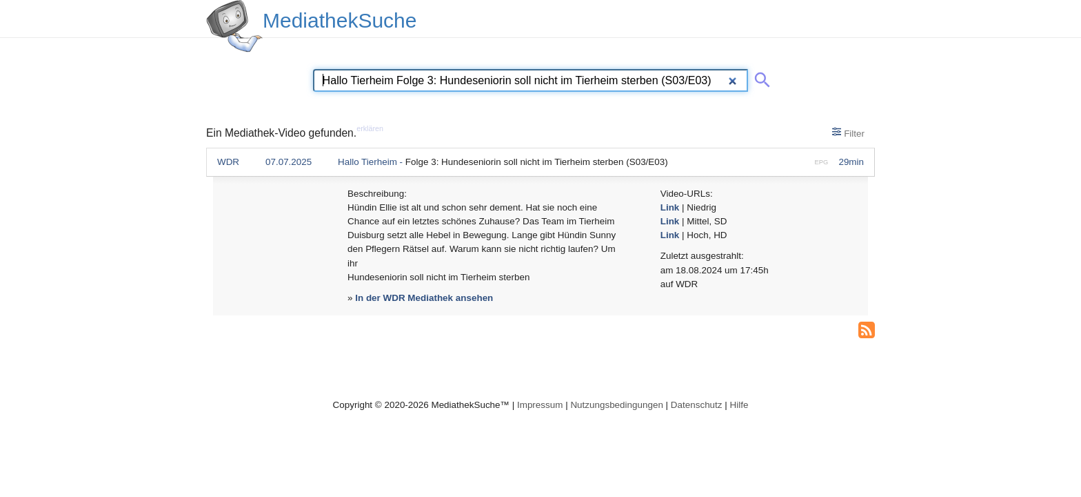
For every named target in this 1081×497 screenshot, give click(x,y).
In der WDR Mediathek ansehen (424, 298)
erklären (369, 128)
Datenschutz (697, 405)
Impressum (540, 405)
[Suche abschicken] (759, 77)
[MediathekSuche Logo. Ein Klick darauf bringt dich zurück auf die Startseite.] (234, 26)
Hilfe (739, 405)
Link (670, 207)
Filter (848, 132)
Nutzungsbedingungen (616, 405)
